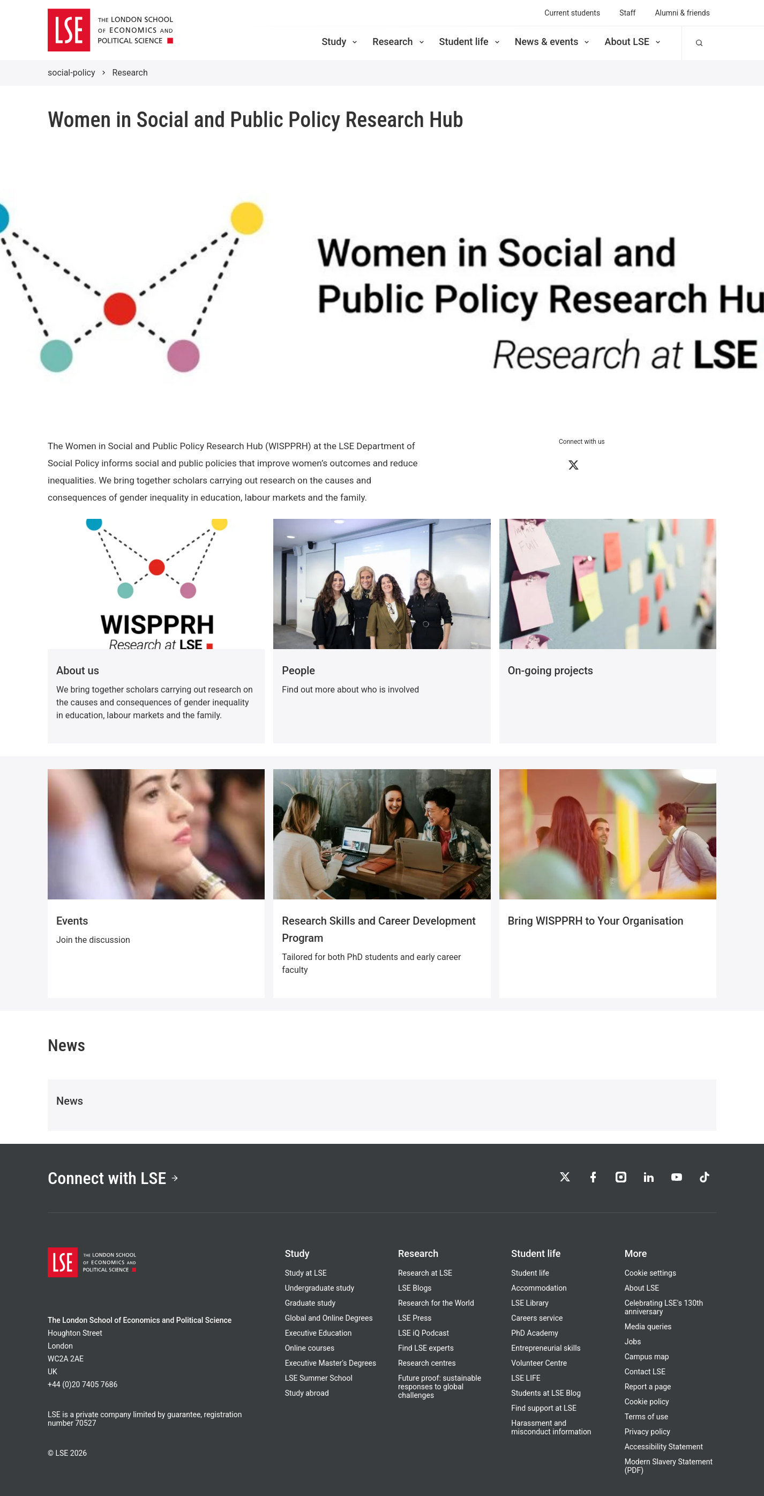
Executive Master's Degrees (331, 1363)
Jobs (633, 1341)
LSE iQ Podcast (423, 1333)
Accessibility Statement (664, 1446)
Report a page (648, 1386)
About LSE (633, 41)
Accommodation (539, 1288)
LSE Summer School (319, 1378)
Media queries (648, 1326)
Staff (627, 13)
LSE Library (530, 1303)
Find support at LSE (543, 1408)
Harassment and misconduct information (551, 1427)
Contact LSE (645, 1371)
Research (398, 41)
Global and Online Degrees (329, 1318)
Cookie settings (651, 1273)
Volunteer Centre (539, 1363)
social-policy (71, 73)
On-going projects (550, 670)
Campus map (647, 1356)
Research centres (427, 1363)
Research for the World (436, 1303)
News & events (553, 41)
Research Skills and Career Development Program (379, 929)
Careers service (537, 1318)
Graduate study (310, 1303)
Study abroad (307, 1393)
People (298, 670)
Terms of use (647, 1416)
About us (77, 670)
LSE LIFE (525, 1378)
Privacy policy (647, 1431)
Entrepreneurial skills (545, 1348)
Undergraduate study (319, 1288)
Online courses (309, 1348)
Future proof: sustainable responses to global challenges (439, 1387)
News (69, 1101)
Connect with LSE (113, 1178)
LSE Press (415, 1318)
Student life (470, 41)
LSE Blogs (414, 1288)
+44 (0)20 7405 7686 (82, 1384)
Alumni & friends (682, 13)
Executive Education (318, 1333)
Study (340, 41)
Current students (572, 13)
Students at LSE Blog (546, 1393)
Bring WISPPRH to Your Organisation (596, 920)
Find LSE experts (426, 1348)
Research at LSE (425, 1273)
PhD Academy (534, 1333)
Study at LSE (306, 1273)
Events (72, 920)
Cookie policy (647, 1401)
